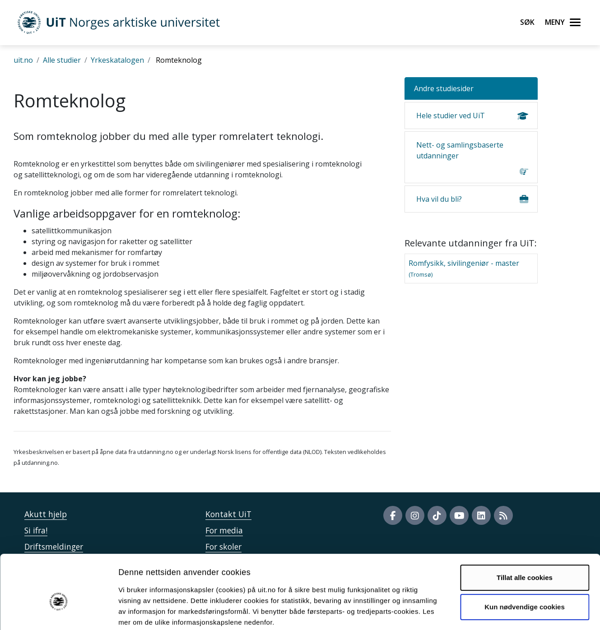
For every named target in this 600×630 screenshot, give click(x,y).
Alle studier (62, 60)
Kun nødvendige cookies (524, 560)
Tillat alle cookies (525, 531)
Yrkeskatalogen (117, 60)
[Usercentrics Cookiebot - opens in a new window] (58, 612)
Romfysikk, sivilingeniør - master (464, 268)
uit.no (23, 60)
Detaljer (480, 612)
